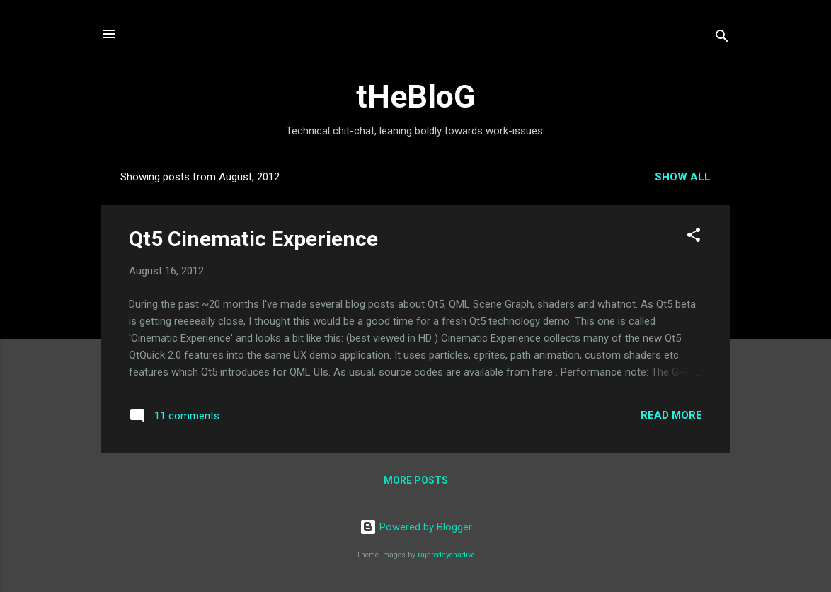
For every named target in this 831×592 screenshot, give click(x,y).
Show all (683, 176)
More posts (416, 480)
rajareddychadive (446, 554)
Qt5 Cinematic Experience (253, 238)
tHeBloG (415, 96)
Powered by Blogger (416, 527)
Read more (671, 415)
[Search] (721, 38)
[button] (693, 237)
